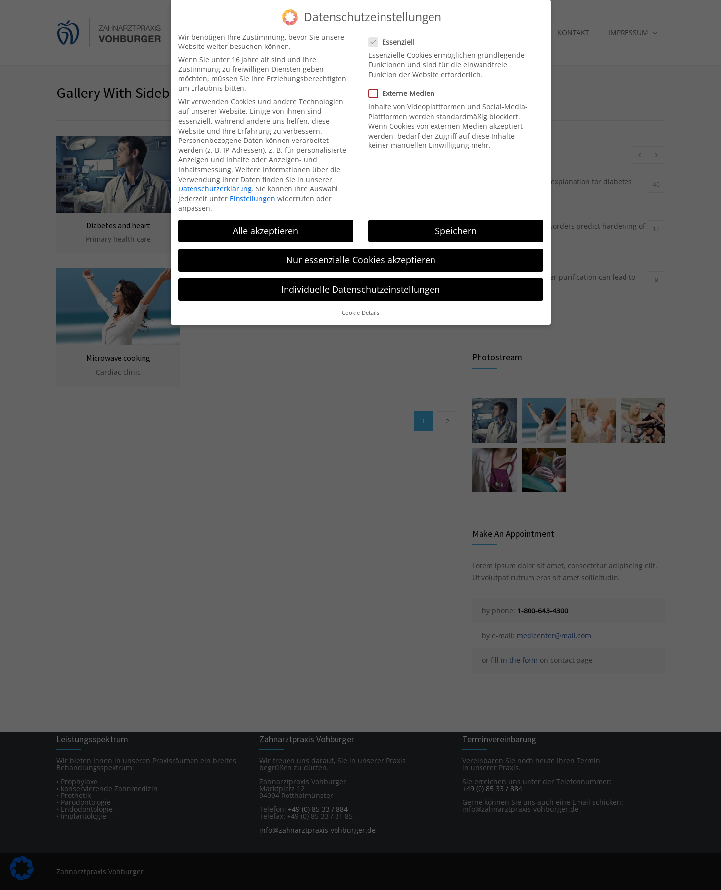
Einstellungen (252, 196)
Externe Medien (405, 91)
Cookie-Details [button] (360, 310)
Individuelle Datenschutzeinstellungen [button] (360, 287)
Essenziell (395, 40)
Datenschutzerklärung (215, 186)
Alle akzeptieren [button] (265, 229)
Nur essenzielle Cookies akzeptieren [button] (360, 258)
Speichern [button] (456, 229)
